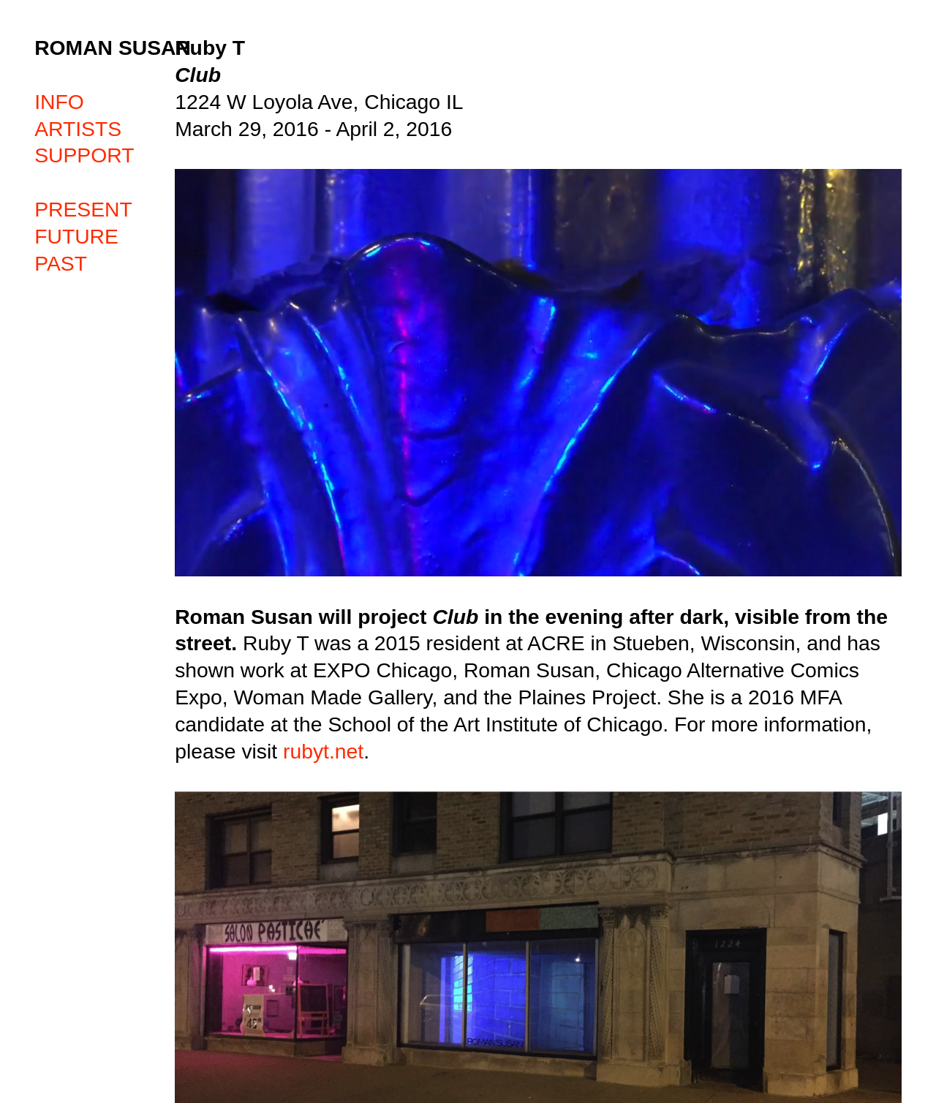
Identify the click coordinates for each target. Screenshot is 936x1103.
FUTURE (76, 236)
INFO (59, 101)
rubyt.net (323, 751)
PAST (60, 263)
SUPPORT (84, 155)
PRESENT (83, 209)
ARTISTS (77, 128)
